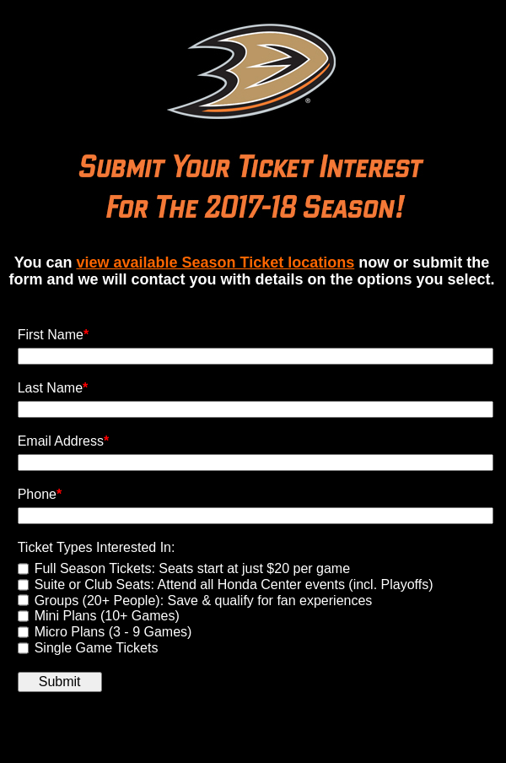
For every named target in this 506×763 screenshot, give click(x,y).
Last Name (53, 388)
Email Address (64, 441)
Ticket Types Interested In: (96, 547)
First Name (53, 334)
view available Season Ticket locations (215, 262)
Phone (40, 494)
